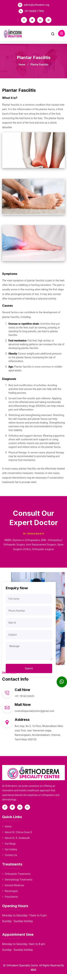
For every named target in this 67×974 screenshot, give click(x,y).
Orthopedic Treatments (16, 873)
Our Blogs (9, 843)
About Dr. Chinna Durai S (17, 832)
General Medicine (13, 885)
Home (22, 64)
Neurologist (10, 891)
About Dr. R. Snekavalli (16, 838)
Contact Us (9, 855)
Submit (29, 668)
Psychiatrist (10, 896)
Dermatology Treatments (17, 879)
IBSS (33, 969)
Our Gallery (9, 849)
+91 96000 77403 (34, 11)
